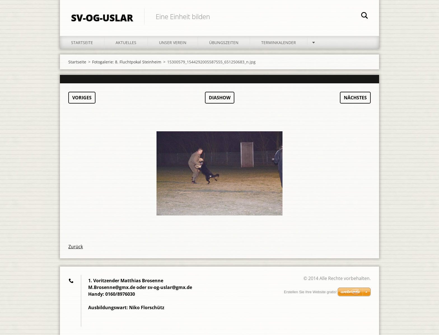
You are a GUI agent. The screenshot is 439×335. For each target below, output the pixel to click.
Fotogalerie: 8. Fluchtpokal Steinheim (126, 62)
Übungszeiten (224, 42)
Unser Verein (172, 42)
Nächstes (355, 98)
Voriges (82, 98)
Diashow (219, 98)
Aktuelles (126, 42)
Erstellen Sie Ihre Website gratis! (310, 292)
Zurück (75, 247)
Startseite (82, 42)
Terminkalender (278, 42)
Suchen (364, 16)
